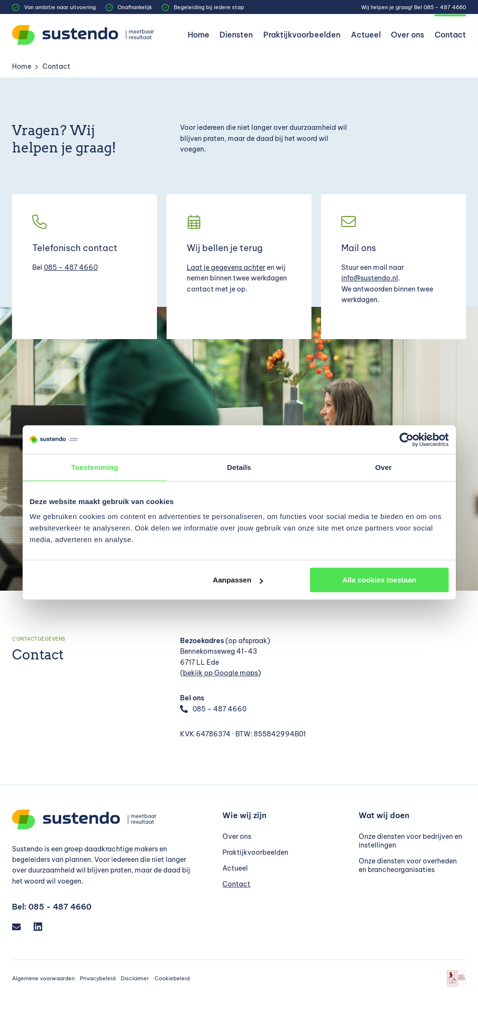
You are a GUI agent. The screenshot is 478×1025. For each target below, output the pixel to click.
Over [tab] (383, 467)
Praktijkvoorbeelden (301, 34)
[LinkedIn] (42, 926)
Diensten (236, 34)
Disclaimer (135, 978)
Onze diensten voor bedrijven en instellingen (410, 840)
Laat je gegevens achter (226, 267)
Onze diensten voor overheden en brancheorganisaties (408, 865)
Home (198, 34)
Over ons (407, 34)
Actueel (366, 34)
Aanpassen (238, 580)
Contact (450, 34)
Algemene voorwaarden (43, 978)
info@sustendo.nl (369, 278)
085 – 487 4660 (71, 267)
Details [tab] (239, 467)
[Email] (20, 926)
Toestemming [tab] (94, 467)
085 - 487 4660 (445, 7)
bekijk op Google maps (220, 673)
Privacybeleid (98, 978)
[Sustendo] (84, 35)
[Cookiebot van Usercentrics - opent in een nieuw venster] (406, 439)
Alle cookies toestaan (379, 580)
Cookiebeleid (172, 978)
